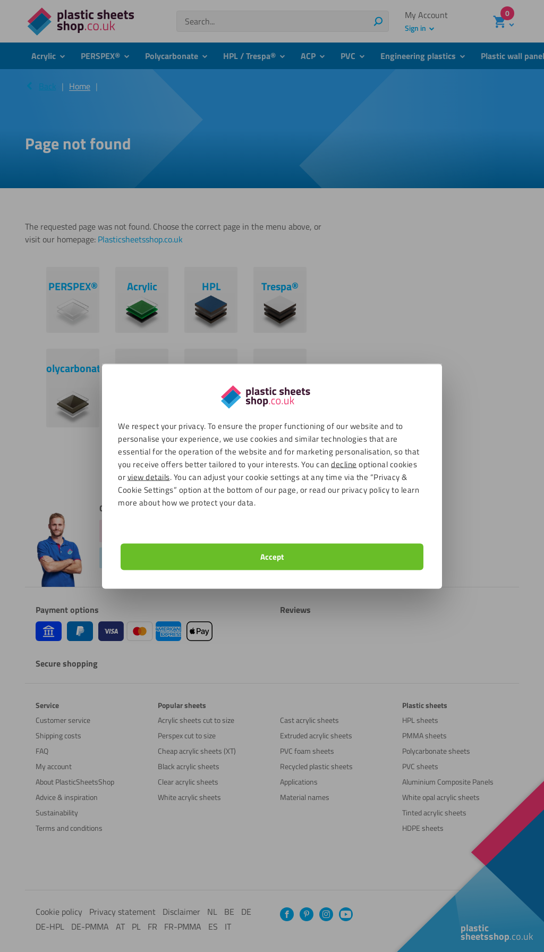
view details (149, 476)
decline (344, 464)
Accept (272, 556)
